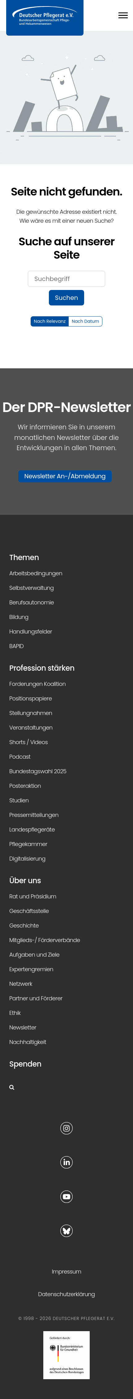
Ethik (15, 1013)
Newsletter (22, 1027)
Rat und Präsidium (32, 896)
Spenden (25, 1064)
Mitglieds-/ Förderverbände (44, 940)
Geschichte (24, 925)
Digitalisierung (27, 858)
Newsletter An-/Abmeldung (65, 476)
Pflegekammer (28, 844)
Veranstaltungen (31, 727)
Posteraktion (25, 786)
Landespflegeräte (32, 829)
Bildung (18, 617)
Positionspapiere (30, 698)
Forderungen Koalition (37, 684)
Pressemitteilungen (33, 815)
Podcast (19, 757)
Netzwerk (20, 984)
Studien (19, 800)
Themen (24, 557)
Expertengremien (31, 969)
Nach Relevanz (50, 321)
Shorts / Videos (28, 742)
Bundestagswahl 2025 (37, 771)
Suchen (66, 297)
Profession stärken (42, 668)
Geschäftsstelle (29, 911)
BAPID (16, 646)
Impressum (66, 1271)
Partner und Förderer (35, 998)
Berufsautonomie (31, 602)
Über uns (25, 880)
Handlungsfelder (30, 631)
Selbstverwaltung (31, 588)
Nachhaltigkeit (27, 1042)
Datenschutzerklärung (66, 1294)
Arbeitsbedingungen (35, 573)
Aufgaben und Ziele (34, 954)
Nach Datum (85, 321)
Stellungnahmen (30, 713)
